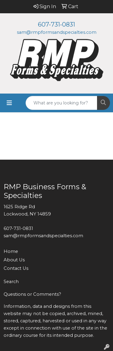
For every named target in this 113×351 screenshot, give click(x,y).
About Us (14, 260)
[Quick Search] (61, 103)
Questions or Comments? (32, 294)
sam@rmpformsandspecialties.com (56, 32)
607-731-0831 (56, 24)
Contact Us (16, 268)
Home (11, 251)
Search (11, 281)
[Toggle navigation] (9, 103)
